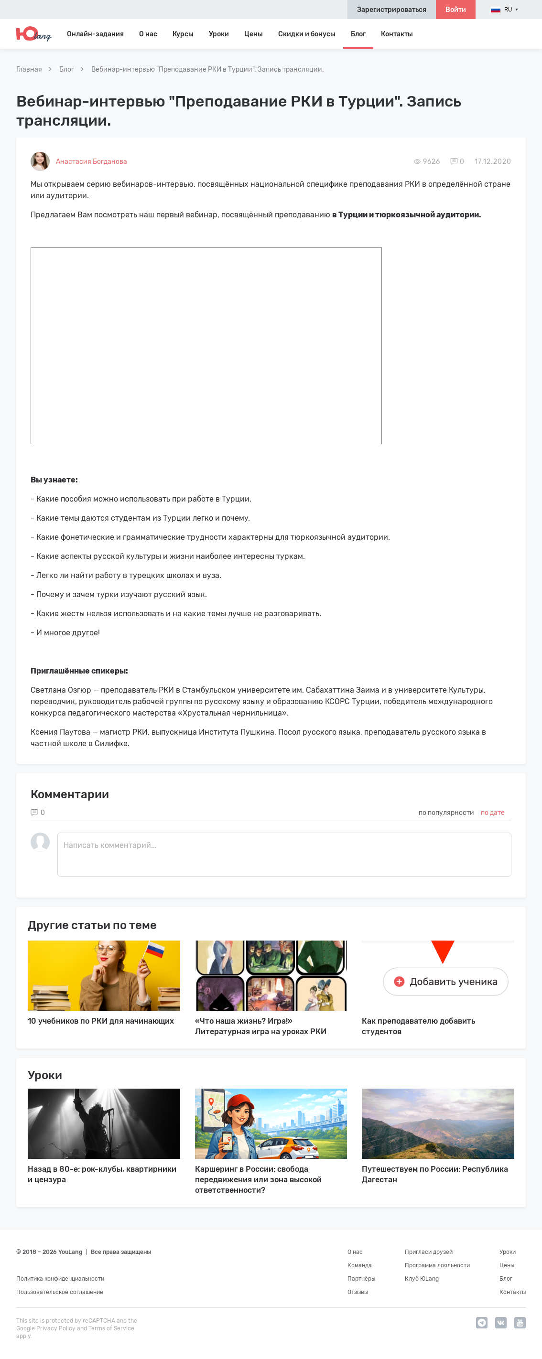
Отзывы (357, 1292)
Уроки (219, 34)
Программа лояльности (437, 1265)
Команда (359, 1265)
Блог (358, 34)
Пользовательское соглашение (59, 1292)
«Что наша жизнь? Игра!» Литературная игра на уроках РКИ (260, 1026)
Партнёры (361, 1278)
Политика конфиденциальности (60, 1278)
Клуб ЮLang (422, 1278)
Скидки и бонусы (307, 34)
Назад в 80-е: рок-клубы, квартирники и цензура (102, 1174)
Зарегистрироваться (391, 10)
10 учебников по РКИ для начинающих (101, 1021)
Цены (253, 34)
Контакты (397, 34)
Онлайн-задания (95, 34)
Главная (29, 69)
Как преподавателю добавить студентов (419, 1026)
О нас (355, 1252)
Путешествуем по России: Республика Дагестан (435, 1174)
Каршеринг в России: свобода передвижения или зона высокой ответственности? (258, 1180)
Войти (455, 10)
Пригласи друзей (429, 1252)
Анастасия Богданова (91, 162)
